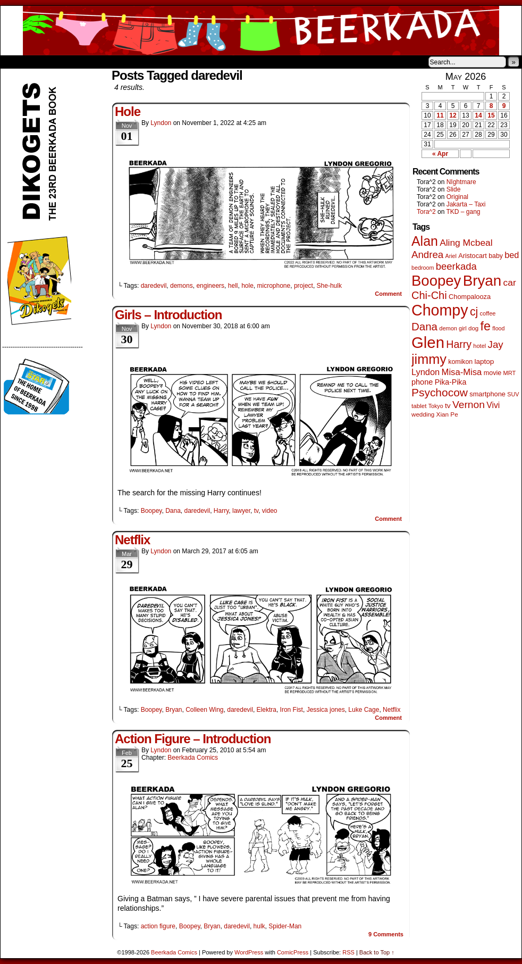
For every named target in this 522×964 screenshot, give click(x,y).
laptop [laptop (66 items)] (484, 361)
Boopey (151, 510)
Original (457, 197)
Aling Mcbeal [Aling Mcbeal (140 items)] (466, 242)
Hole (127, 111)
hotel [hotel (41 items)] (479, 346)
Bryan (173, 709)
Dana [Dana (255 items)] (424, 326)
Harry (221, 510)
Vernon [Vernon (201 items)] (468, 404)
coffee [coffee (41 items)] (488, 313)
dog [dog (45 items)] (473, 328)
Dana (173, 510)
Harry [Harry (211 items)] (459, 344)
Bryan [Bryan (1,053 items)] (482, 280)
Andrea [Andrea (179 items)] (427, 254)
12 (452, 115)
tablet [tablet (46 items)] (418, 405)
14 (478, 115)
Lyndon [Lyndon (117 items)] (425, 372)
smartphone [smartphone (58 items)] (487, 394)
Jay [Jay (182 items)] (495, 344)
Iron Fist (291, 709)
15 (490, 115)
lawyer (241, 510)
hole (247, 285)
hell (233, 285)
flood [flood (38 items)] (498, 328)
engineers (210, 285)
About (47, 61)
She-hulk (329, 285)
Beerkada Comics (261, 30)
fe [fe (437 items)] (486, 326)
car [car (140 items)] (509, 282)
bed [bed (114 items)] (511, 255)
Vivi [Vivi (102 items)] (493, 405)
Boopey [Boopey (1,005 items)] (436, 280)
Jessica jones (326, 709)
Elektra (266, 709)
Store (79, 61)
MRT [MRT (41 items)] (509, 373)
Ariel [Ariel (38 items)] (451, 256)
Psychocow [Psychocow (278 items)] (439, 392)
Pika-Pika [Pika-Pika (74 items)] (451, 382)
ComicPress (292, 952)
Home (15, 61)
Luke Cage (363, 709)
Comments (385, 934)
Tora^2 (426, 211)
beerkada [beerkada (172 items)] (456, 266)
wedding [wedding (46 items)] (422, 414)
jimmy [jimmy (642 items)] (429, 359)
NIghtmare (461, 182)
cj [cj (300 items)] (474, 311)
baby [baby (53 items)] (496, 256)
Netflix (132, 540)
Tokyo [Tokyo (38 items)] (435, 406)
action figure (158, 926)
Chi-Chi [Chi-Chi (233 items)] (429, 295)
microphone (274, 285)
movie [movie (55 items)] (493, 373)
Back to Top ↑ (376, 952)
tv (256, 510)
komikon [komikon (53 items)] (460, 361)
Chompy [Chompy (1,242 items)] (439, 310)
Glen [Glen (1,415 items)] (427, 342)
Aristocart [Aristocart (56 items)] (472, 256)
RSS (348, 952)
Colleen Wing (204, 709)
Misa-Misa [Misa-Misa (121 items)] (462, 372)
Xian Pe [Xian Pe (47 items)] (447, 414)
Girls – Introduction (168, 315)
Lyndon (160, 123)
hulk (259, 926)
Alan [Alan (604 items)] (424, 241)
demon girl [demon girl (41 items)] (452, 328)
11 (439, 115)
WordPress (248, 952)
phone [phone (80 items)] (422, 382)
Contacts (120, 61)
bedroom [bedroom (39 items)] (422, 267)
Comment (388, 293)
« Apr (440, 153)
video (269, 510)
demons (181, 285)
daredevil (154, 285)
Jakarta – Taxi (466, 204)
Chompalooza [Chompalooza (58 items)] (470, 297)
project (303, 285)
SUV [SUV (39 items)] (513, 394)
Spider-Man (284, 926)
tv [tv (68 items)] (448, 406)
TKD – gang (463, 211)
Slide (454, 189)
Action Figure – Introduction (193, 739)
